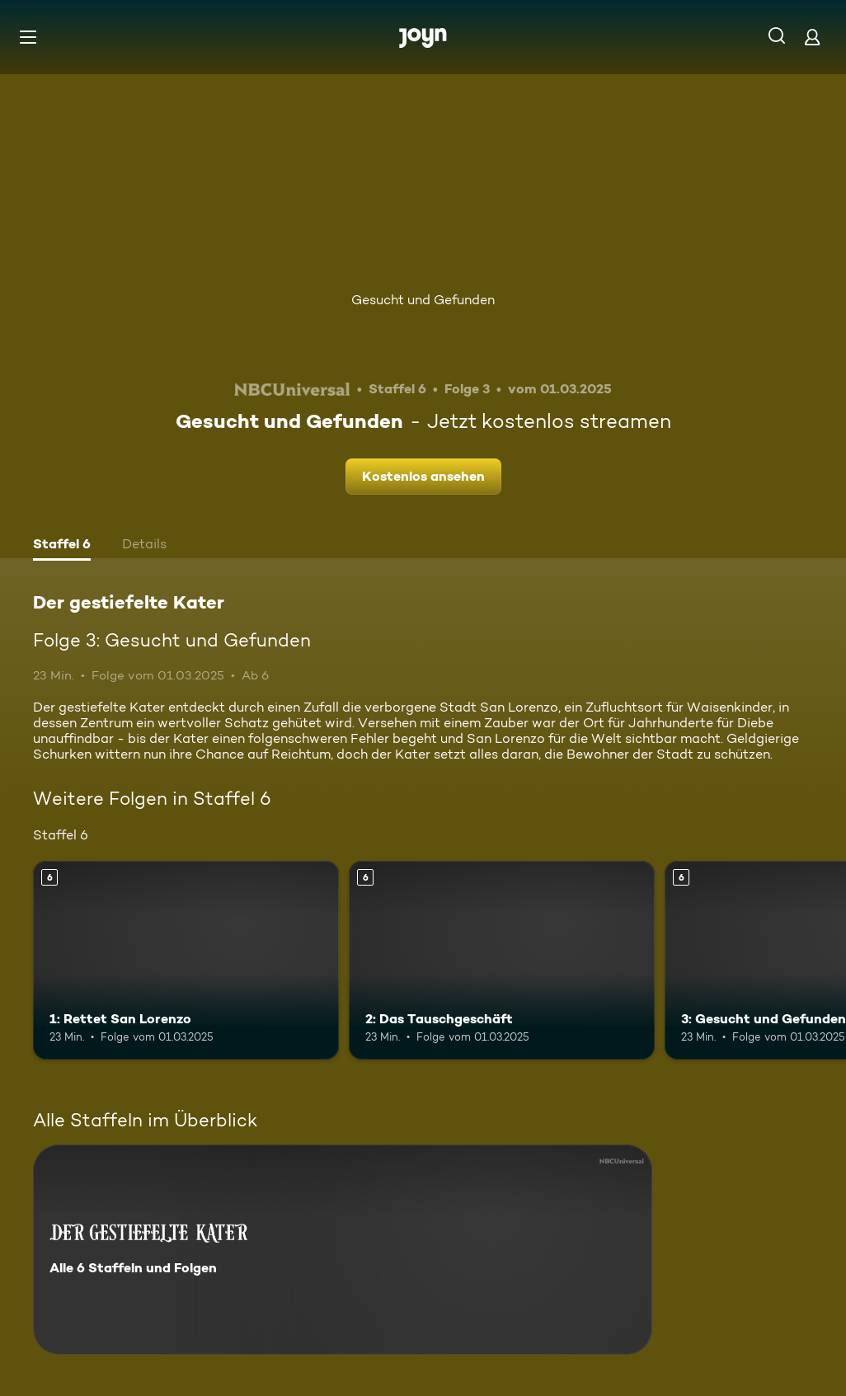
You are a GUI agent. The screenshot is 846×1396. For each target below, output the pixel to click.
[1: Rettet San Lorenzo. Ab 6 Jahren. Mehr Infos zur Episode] (186, 960)
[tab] (62, 546)
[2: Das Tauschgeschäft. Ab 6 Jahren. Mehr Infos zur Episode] (502, 960)
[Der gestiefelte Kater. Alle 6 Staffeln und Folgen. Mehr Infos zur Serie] (342, 1250)
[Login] (812, 36)
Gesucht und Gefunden (423, 300)
